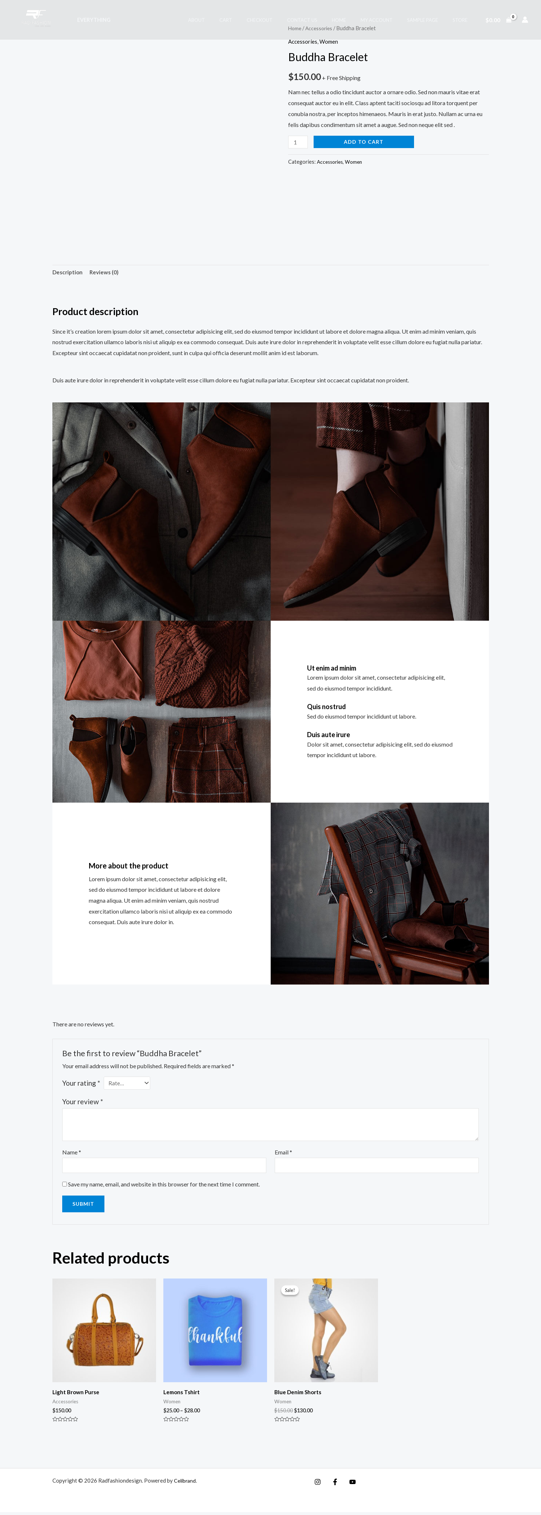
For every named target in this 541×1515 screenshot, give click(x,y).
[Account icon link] (525, 19)
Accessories (303, 41)
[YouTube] (349, 1485)
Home (357, 20)
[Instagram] (317, 1485)
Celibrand (185, 1483)
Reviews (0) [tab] (106, 273)
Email (283, 1153)
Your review (82, 1103)
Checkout (288, 20)
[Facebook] (333, 1485)
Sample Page (430, 20)
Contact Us (325, 20)
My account (389, 20)
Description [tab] (68, 273)
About (234, 20)
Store (462, 20)
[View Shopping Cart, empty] (498, 19)
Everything (91, 20)
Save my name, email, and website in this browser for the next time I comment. (164, 1186)
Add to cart (365, 142)
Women (330, 41)
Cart (258, 20)
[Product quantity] (298, 142)
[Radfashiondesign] (38, 18)
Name (71, 1153)
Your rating (81, 1084)
